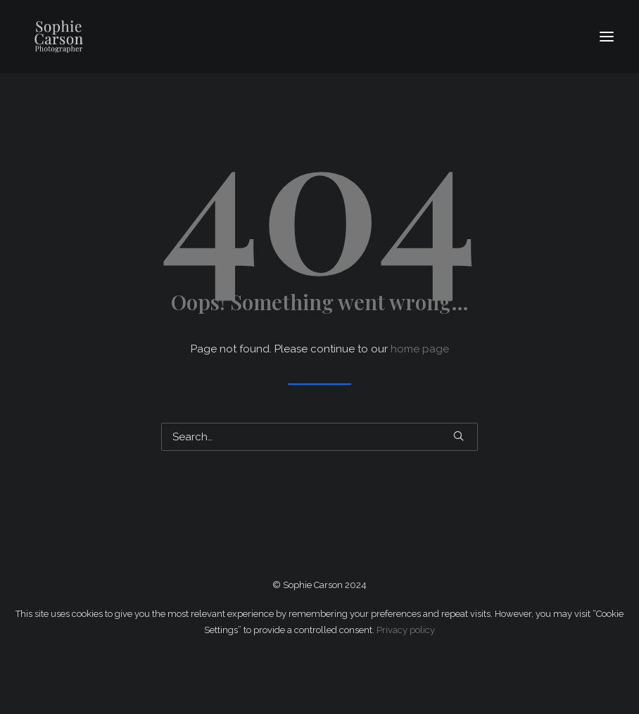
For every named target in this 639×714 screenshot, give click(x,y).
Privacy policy (406, 630)
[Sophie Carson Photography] (106, 36)
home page (420, 349)
